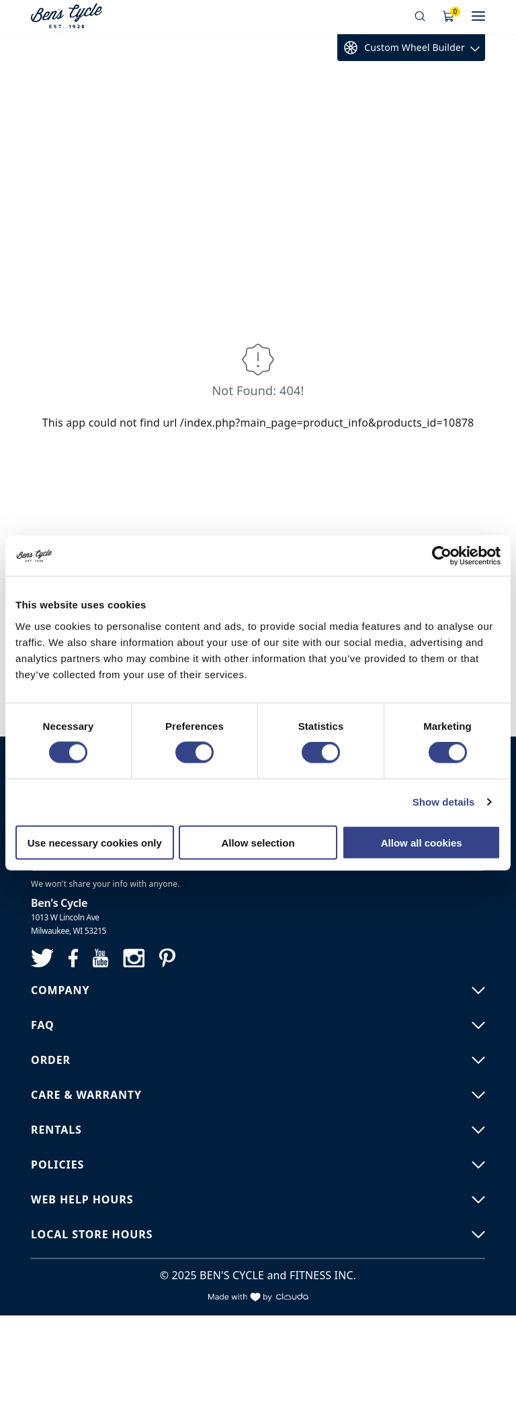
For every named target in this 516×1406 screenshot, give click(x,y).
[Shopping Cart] (448, 17)
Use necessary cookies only (95, 842)
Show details (444, 802)
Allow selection (257, 842)
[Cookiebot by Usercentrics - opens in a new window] (442, 556)
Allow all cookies (421, 842)
